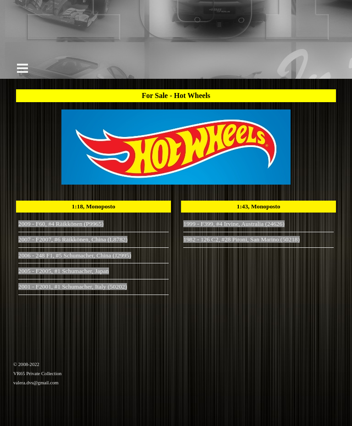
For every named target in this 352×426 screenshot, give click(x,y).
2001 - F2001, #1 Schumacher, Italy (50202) (72, 286)
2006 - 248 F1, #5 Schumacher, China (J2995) (74, 255)
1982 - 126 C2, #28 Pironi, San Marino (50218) (241, 239)
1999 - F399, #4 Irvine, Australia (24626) (234, 223)
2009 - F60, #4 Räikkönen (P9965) (61, 223)
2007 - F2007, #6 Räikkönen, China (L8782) (72, 239)
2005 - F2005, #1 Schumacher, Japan (63, 271)
